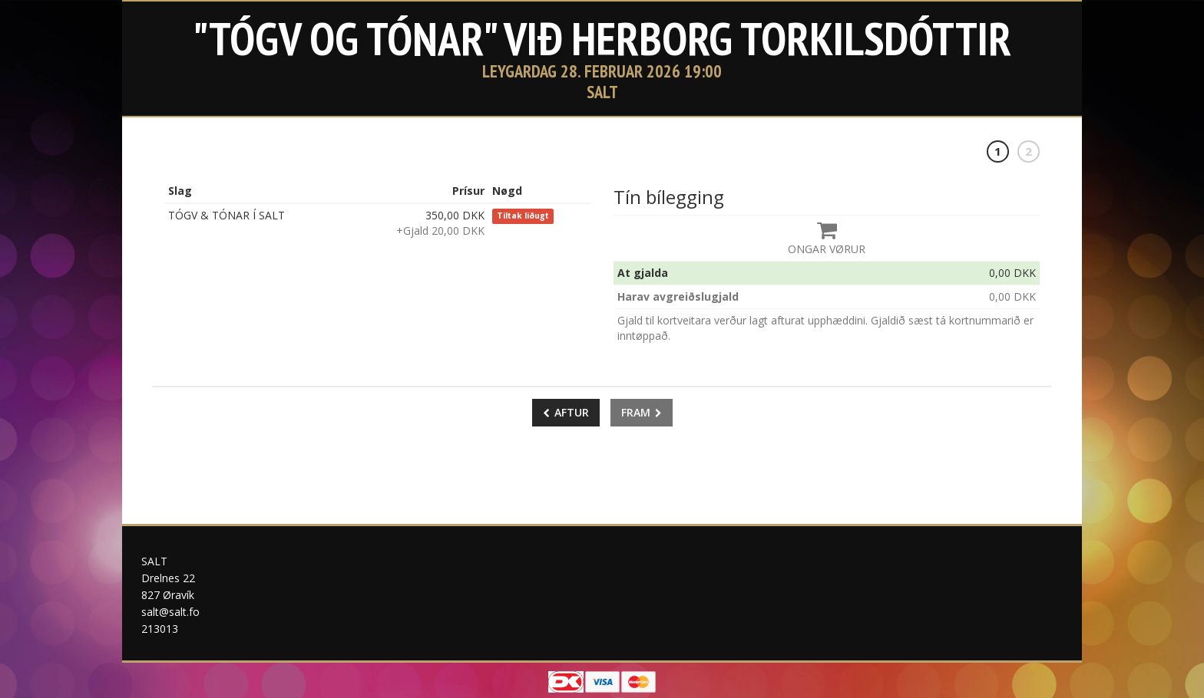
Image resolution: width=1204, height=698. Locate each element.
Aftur (566, 412)
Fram (641, 412)
